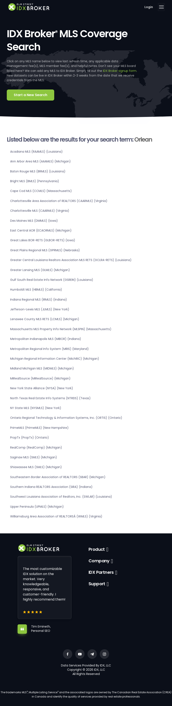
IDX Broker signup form (119, 71)
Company (99, 561)
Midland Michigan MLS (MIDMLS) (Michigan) (42, 368)
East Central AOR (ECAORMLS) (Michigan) (41, 230)
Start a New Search (30, 94)
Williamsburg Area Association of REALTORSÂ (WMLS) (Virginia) (56, 516)
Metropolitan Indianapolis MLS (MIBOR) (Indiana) (45, 339)
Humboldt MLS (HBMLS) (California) (36, 289)
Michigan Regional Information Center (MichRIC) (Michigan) (54, 359)
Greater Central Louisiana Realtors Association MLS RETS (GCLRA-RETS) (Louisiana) (71, 260)
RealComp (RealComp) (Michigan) (36, 447)
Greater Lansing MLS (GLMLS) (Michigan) (40, 270)
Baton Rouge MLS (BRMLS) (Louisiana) (37, 171)
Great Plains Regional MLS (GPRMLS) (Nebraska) (45, 250)
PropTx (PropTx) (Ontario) (29, 437)
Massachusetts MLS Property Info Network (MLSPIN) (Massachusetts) (60, 329)
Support (97, 584)
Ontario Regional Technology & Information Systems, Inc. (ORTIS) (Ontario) (66, 418)
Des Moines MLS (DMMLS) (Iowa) (34, 221)
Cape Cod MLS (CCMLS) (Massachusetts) (41, 191)
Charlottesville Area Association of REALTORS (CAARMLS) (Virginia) (58, 201)
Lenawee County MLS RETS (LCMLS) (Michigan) (44, 319)
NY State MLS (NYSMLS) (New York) (35, 408)
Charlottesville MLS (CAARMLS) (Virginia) (39, 211)
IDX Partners (101, 572)
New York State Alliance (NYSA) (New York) (41, 388)
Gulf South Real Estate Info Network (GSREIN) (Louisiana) (51, 280)
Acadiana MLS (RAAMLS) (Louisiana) (36, 151)
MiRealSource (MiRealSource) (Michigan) (40, 378)
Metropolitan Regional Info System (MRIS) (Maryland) (49, 349)
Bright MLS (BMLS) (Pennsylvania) (34, 181)
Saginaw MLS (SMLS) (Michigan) (33, 457)
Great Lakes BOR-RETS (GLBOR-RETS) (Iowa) (42, 240)
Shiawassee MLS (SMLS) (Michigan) (36, 467)
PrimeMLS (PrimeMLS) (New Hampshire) (39, 428)
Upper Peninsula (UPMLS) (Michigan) (37, 506)
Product (97, 549)
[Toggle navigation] (161, 7)
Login (148, 7)
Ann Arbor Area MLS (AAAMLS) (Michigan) (40, 161)
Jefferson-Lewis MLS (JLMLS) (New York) (39, 309)
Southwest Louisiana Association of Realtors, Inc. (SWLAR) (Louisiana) (61, 496)
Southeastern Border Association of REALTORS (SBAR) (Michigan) (57, 477)
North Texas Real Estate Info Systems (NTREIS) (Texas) (50, 398)
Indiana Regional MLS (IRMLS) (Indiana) (38, 299)
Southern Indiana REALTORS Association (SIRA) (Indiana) (51, 487)
